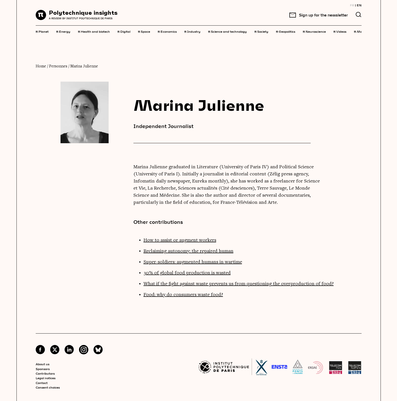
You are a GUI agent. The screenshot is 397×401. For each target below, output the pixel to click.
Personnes (58, 66)
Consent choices (48, 387)
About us (42, 364)
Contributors (45, 373)
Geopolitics (285, 31)
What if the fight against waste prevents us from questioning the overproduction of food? (239, 283)
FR (352, 5)
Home (41, 66)
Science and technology (227, 31)
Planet (42, 31)
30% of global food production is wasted (187, 273)
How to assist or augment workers (180, 240)
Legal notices (45, 378)
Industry (192, 31)
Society (261, 31)
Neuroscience (314, 31)
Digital (123, 31)
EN (359, 5)
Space (144, 31)
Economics (167, 31)
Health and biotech (94, 31)
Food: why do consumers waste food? (183, 294)
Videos (339, 31)
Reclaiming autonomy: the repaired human (188, 251)
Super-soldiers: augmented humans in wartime (193, 262)
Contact (42, 383)
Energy (63, 31)
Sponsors (43, 369)
